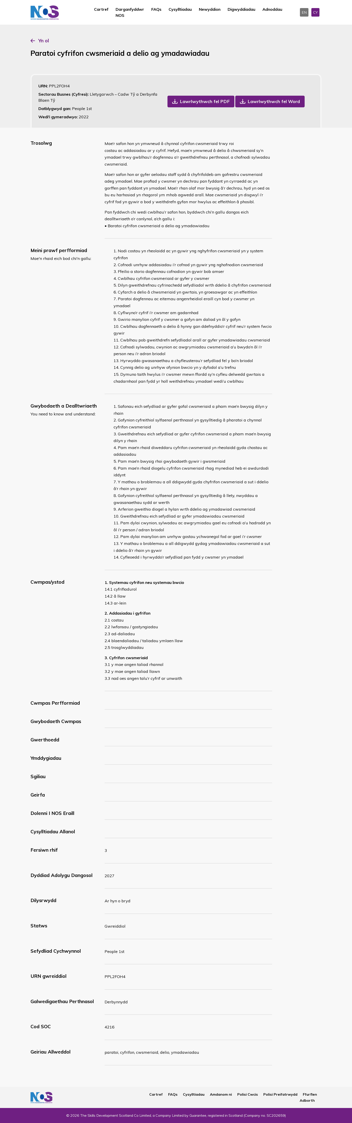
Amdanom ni (221, 1094)
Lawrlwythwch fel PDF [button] (205, 101)
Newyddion (209, 9)
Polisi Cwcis (247, 1094)
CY (315, 12)
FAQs (156, 9)
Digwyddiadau (241, 9)
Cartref (101, 9)
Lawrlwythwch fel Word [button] (274, 101)
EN (304, 12)
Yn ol (43, 40)
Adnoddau (272, 9)
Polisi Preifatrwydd (280, 1094)
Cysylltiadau (180, 9)
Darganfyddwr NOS (130, 12)
